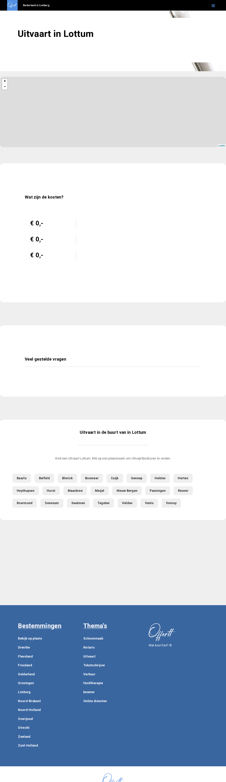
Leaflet (221, 146)
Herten (183, 478)
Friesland (25, 665)
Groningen (26, 683)
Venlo (149, 503)
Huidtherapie (93, 683)
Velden (127, 503)
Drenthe (24, 647)
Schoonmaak (93, 638)
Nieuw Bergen (127, 490)
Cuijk (115, 478)
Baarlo (22, 478)
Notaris (89, 647)
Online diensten (95, 701)
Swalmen (78, 503)
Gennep (136, 478)
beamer (89, 692)
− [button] (5, 87)
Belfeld (44, 478)
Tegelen (103, 503)
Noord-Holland (29, 710)
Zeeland (24, 736)
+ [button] (5, 81)
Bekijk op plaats (30, 638)
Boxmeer (92, 478)
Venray (171, 503)
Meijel (99, 490)
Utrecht (23, 727)
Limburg (24, 692)
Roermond (24, 503)
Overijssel (25, 719)
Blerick (67, 478)
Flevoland (25, 656)
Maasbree (75, 490)
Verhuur (89, 674)
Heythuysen (25, 490)
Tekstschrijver (94, 665)
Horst (51, 490)
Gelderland (26, 674)
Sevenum (52, 503)
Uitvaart (89, 656)
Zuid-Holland (28, 745)
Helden (160, 478)
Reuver (183, 490)
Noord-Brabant (29, 701)
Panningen (158, 490)
